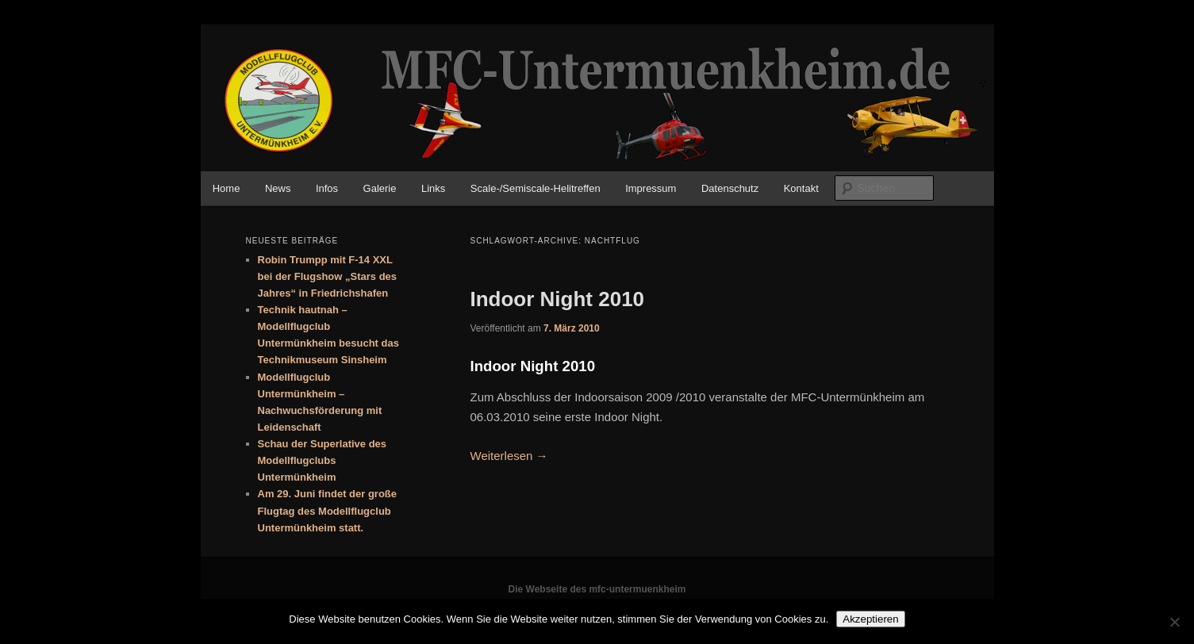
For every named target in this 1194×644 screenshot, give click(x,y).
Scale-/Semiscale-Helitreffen (535, 188)
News (278, 188)
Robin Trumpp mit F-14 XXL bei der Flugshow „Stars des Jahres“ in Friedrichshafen (327, 276)
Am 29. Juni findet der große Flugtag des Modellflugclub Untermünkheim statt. (327, 510)
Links (433, 188)
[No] (1174, 622)
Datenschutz (729, 188)
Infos (327, 188)
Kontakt (801, 188)
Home (226, 188)
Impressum (650, 188)
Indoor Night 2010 (557, 299)
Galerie (380, 188)
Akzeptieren (870, 619)
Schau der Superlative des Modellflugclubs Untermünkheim (322, 460)
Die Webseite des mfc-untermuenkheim (597, 589)
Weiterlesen (509, 455)
